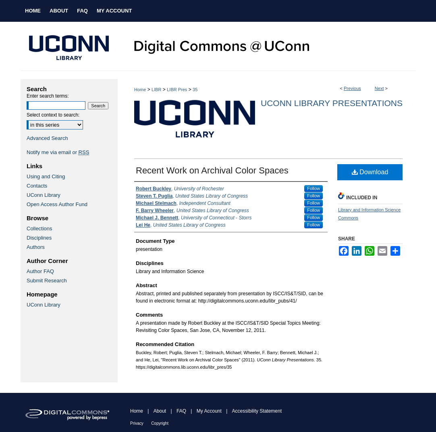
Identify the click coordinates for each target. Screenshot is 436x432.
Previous (352, 88)
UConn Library (43, 195)
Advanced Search (47, 138)
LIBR (156, 89)
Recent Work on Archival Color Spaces (212, 170)
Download (370, 172)
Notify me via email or (58, 152)
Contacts (37, 186)
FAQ (181, 411)
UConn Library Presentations (332, 103)
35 (195, 89)
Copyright (159, 423)
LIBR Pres (177, 89)
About (160, 411)
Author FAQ (40, 271)
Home (140, 89)
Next (379, 88)
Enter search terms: (48, 96)
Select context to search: (53, 115)
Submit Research (47, 281)
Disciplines (39, 238)
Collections (39, 228)
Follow (313, 188)
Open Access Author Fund (57, 204)
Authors (36, 247)
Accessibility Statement (257, 411)
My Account (209, 411)
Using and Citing (46, 176)
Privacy (136, 423)
